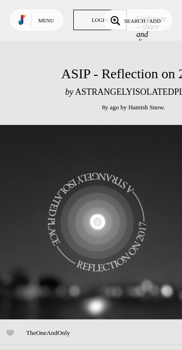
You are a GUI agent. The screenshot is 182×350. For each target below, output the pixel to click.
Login (100, 20)
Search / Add (135, 20)
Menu (46, 20)
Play (97, 222)
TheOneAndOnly (48, 332)
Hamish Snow (145, 107)
